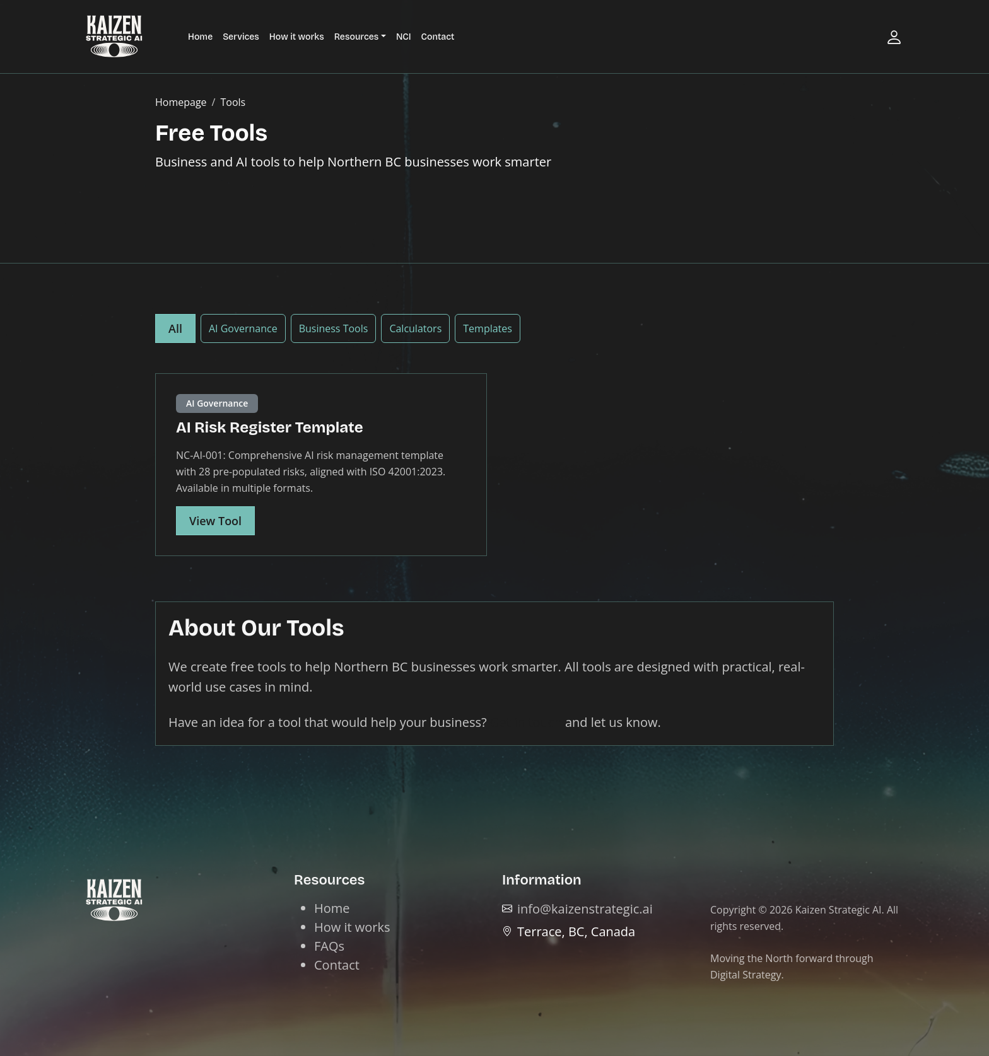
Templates (487, 328)
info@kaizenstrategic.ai (585, 908)
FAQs (329, 945)
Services (241, 37)
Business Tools (333, 328)
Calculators (415, 328)
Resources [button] (356, 37)
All (175, 328)
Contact (438, 37)
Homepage (181, 102)
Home (200, 37)
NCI (403, 37)
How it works (296, 37)
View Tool (215, 520)
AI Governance (243, 328)
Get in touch (526, 722)
